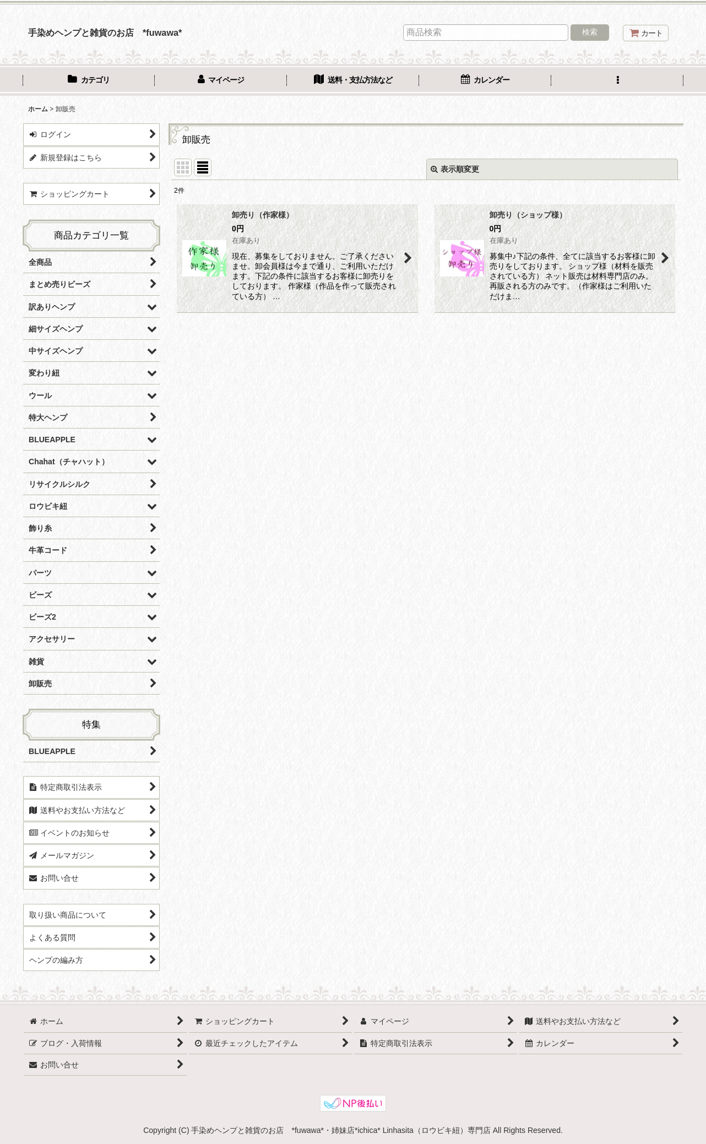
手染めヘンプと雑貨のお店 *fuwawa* (105, 32)
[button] (617, 81)
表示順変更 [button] (455, 169)
